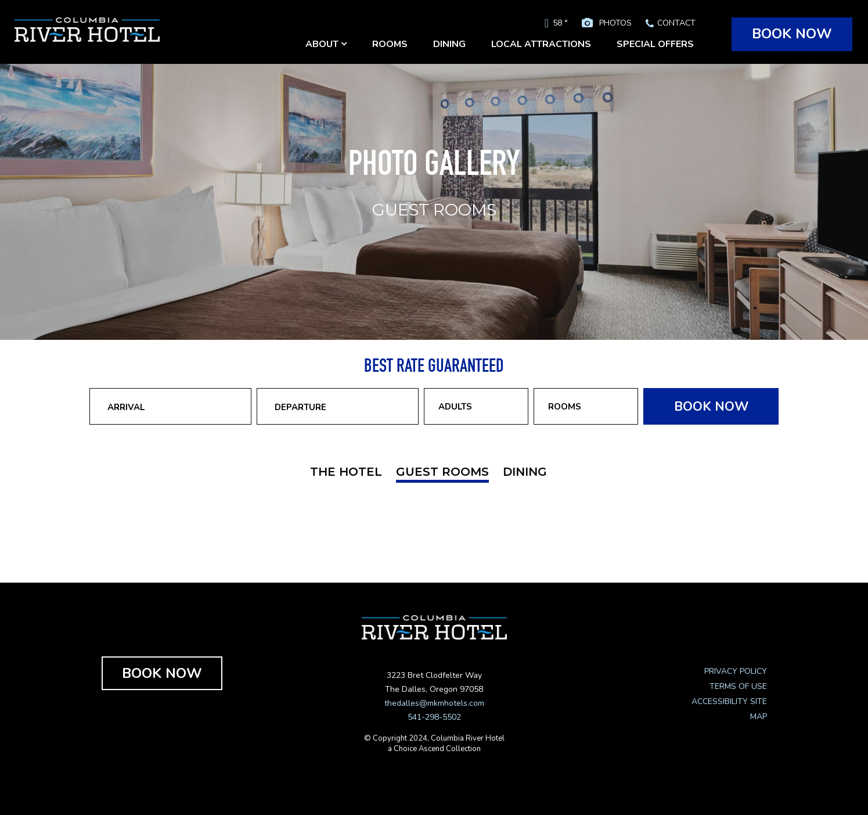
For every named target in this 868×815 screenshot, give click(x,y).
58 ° (560, 22)
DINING (449, 44)
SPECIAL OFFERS (655, 44)
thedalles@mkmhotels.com (434, 703)
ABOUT (326, 44)
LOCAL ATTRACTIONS (541, 44)
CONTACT (676, 22)
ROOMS (390, 44)
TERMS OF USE (738, 686)
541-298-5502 (434, 717)
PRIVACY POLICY (735, 671)
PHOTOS (615, 22)
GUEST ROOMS (442, 472)
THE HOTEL (346, 472)
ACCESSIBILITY (719, 701)
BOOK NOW (792, 33)
